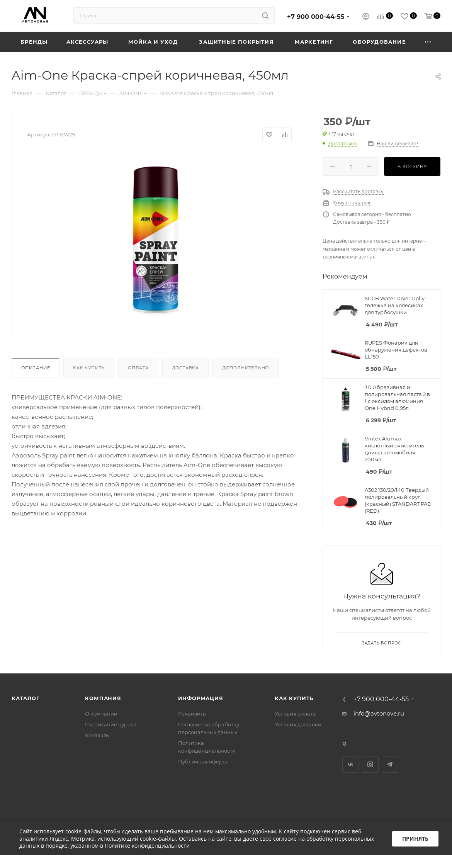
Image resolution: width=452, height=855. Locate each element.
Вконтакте (350, 764)
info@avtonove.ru (378, 713)
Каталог (26, 698)
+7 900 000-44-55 (316, 16)
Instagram (370, 764)
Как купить (89, 368)
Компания (103, 698)
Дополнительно (245, 368)
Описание (35, 368)
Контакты (97, 735)
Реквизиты (192, 714)
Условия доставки (298, 724)
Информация (200, 698)
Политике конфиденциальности (147, 845)
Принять (415, 838)
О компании (101, 714)
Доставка (185, 368)
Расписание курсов (110, 724)
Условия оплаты (295, 714)
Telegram (390, 764)
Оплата (138, 368)
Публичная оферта (203, 761)
